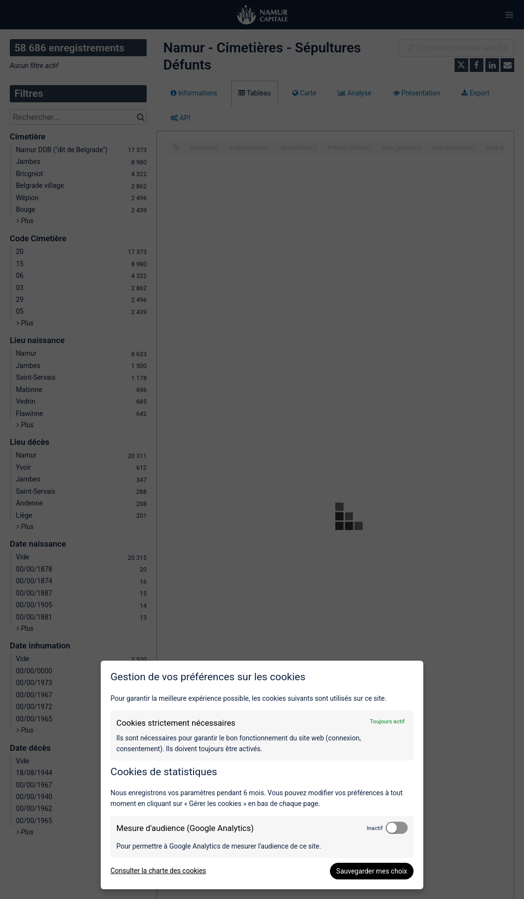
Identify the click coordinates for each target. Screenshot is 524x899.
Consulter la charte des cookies (158, 871)
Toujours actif (387, 721)
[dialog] (262, 775)
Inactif (375, 828)
